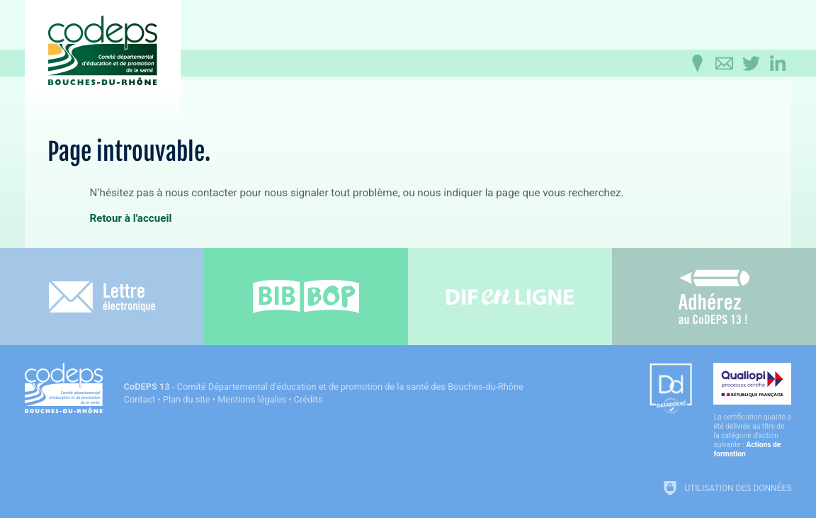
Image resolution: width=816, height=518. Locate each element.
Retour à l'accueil (130, 218)
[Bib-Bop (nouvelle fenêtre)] (306, 296)
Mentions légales (251, 399)
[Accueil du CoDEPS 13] (103, 51)
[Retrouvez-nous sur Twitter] (750, 63)
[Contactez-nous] (723, 63)
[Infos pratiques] (697, 63)
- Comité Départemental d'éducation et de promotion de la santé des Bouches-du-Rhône (323, 386)
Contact (140, 399)
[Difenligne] (510, 296)
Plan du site (186, 399)
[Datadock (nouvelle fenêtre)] (671, 389)
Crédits (308, 399)
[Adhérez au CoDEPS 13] (714, 296)
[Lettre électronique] (102, 296)
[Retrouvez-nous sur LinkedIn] (777, 63)
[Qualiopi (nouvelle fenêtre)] (752, 410)
